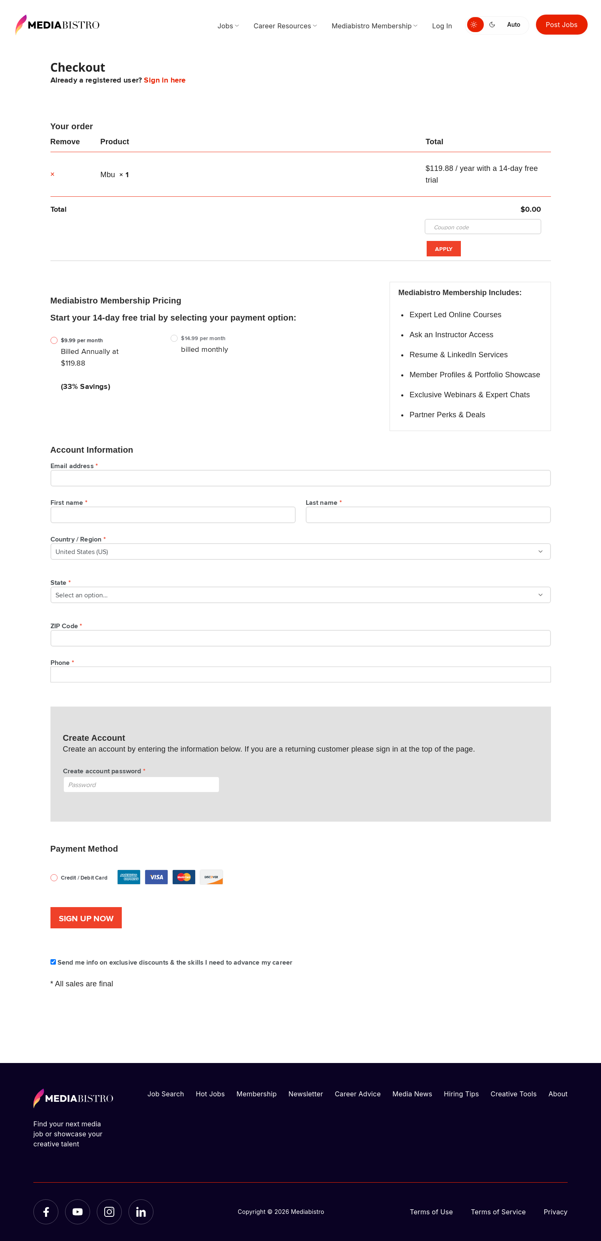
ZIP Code (67, 625)
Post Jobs (562, 24)
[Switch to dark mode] (493, 24)
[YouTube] (77, 1211)
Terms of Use (431, 1212)
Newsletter (305, 1094)
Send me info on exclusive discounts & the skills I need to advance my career (171, 962)
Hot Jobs (210, 1094)
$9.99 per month (82, 340)
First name (70, 502)
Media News (412, 1094)
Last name (325, 502)
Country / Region (79, 539)
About (558, 1094)
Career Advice (358, 1094)
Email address (75, 465)
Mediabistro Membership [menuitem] (372, 26)
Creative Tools (513, 1094)
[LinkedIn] (140, 1211)
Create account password (105, 770)
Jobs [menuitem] (225, 26)
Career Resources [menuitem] (282, 26)
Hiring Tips (461, 1094)
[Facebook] (45, 1211)
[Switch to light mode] (475, 24)
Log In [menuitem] (442, 26)
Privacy (556, 1212)
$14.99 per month (203, 338)
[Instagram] (109, 1211)
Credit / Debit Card (144, 870)
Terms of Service (498, 1212)
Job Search (166, 1094)
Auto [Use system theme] (513, 24)
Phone (63, 662)
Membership (256, 1094)
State (61, 582)
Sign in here (165, 79)
